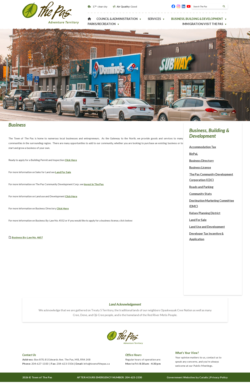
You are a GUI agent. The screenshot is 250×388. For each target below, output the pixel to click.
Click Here (138, 162)
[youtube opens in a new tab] (189, 6)
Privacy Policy (219, 383)
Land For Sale (131, 175)
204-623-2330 (133, 383)
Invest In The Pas (161, 187)
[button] (223, 6)
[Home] (89, 18)
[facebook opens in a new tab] (173, 6)
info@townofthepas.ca (93, 369)
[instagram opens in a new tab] (178, 6)
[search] (207, 6)
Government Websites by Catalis (187, 383)
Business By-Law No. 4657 (94, 240)
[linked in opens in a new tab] (183, 6)
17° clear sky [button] (100, 6)
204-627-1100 (35, 369)
